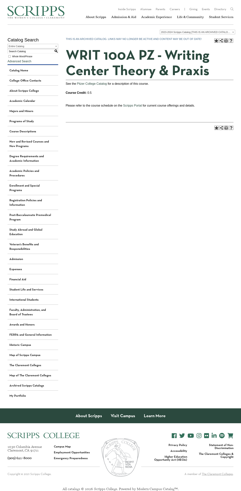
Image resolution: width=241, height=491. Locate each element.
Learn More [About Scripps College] (154, 415)
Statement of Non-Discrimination (221, 446)
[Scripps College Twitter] (182, 436)
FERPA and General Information (30, 334)
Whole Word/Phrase (22, 56)
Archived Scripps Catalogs (26, 385)
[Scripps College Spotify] (222, 436)
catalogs (74, 488)
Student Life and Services (26, 289)
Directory (220, 9)
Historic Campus (20, 345)
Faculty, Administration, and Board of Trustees (27, 312)
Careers (175, 9)
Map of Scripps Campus (24, 355)
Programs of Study (21, 121)
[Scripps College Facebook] (174, 436)
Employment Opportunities (72, 452)
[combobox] (197, 32)
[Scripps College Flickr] (206, 436)
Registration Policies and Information (25, 202)
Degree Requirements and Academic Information (26, 158)
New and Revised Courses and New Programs (29, 144)
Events (206, 9)
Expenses (15, 269)
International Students (24, 299)
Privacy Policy (178, 444)
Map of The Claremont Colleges (30, 375)
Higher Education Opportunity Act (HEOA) (170, 458)
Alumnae (145, 9)
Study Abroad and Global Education (25, 232)
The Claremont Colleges (25, 365)
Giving (193, 9)
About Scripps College (24, 90)
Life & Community (190, 17)
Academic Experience (156, 17)
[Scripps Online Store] (230, 436)
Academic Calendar (22, 101)
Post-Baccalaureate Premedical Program (30, 217)
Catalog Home (18, 70)
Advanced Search (19, 61)
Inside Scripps (127, 9)
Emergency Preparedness (71, 458)
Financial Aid (17, 279)
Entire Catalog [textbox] (16, 46)
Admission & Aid (123, 17)
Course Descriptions (22, 131)
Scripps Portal (132, 105)
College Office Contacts (25, 80)
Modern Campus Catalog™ (157, 488)
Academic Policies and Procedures (24, 173)
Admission (16, 259)
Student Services (221, 17)
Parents (160, 9)
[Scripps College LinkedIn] (214, 436)
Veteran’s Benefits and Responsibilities (24, 246)
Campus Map (62, 446)
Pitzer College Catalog (92, 83)
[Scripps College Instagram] (199, 436)
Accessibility (178, 450)
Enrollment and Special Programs (24, 188)
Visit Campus (123, 415)
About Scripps (96, 17)
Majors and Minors (21, 111)
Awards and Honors (22, 324)
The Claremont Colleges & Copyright (216, 455)
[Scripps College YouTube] (191, 436)
